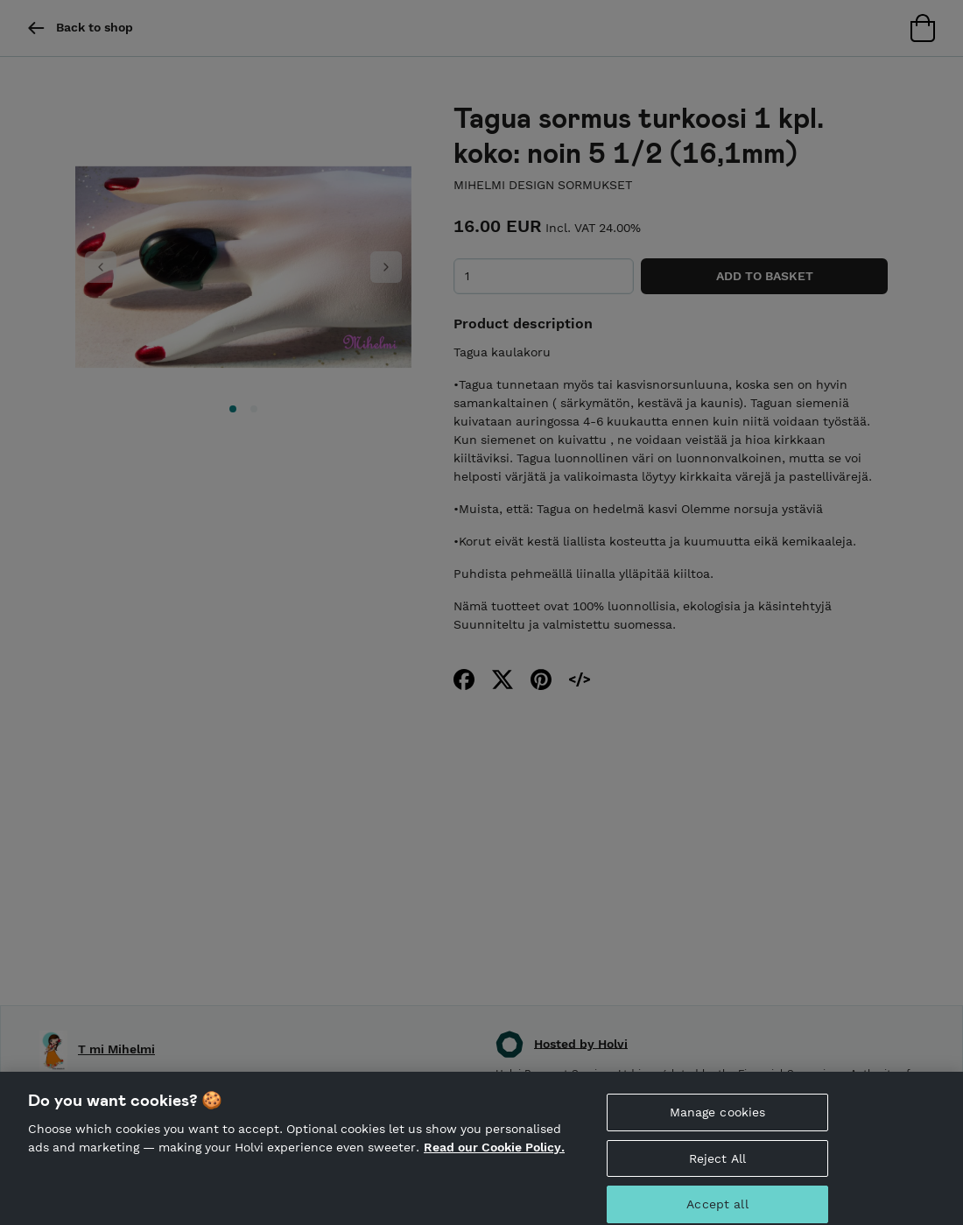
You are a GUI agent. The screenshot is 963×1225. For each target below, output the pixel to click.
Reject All (717, 1170)
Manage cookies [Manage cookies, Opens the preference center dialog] (718, 1123)
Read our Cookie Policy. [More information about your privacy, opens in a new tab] (494, 1158)
